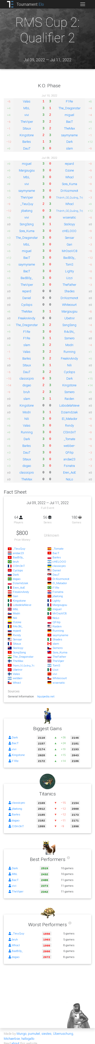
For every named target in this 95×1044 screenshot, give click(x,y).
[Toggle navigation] (82, 4)
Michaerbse (12, 1033)
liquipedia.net (46, 696)
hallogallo (27, 1033)
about (15, 1038)
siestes (46, 1028)
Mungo (21, 1028)
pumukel (34, 1028)
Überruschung (63, 1028)
